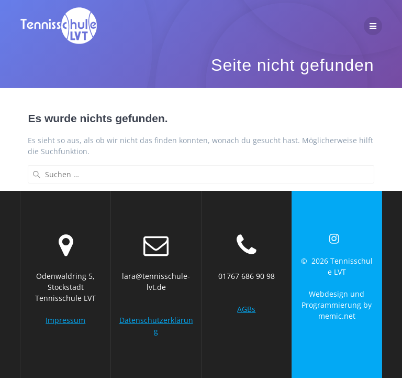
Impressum (65, 320)
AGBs (246, 309)
